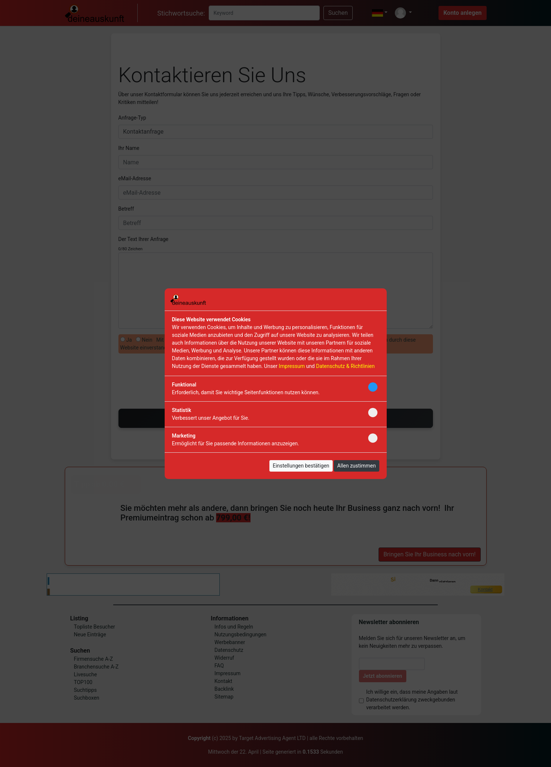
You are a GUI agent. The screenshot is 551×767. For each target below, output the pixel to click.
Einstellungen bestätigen (301, 466)
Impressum (292, 366)
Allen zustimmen (356, 466)
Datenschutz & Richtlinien (345, 366)
